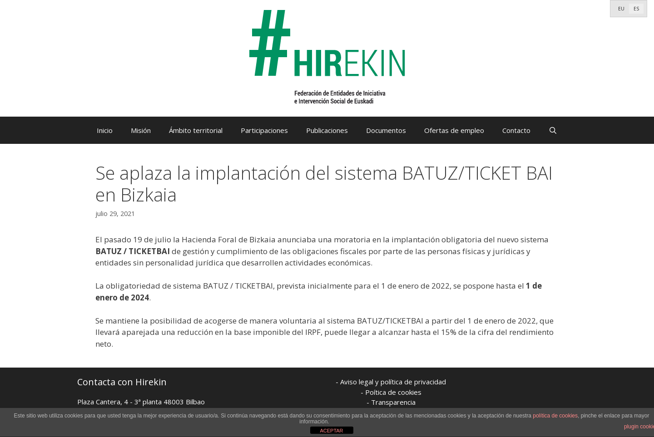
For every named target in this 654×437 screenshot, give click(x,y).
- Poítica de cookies (391, 392)
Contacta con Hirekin (122, 382)
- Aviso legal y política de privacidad (391, 381)
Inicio (105, 130)
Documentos (386, 130)
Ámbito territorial (196, 130)
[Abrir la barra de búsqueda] (553, 130)
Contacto (516, 130)
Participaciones (264, 130)
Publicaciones (327, 130)
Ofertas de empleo (454, 130)
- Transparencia (391, 402)
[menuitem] (621, 9)
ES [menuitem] (636, 8)
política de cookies (555, 415)
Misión (141, 130)
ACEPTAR (331, 430)
